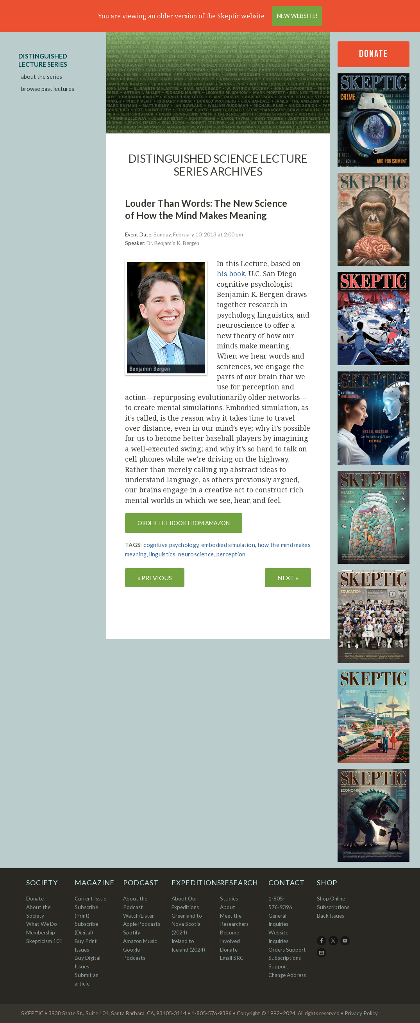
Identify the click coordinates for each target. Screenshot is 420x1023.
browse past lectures (47, 88)
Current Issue (90, 898)
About (227, 907)
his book (231, 273)
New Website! (297, 15)
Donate (373, 54)
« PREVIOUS (155, 577)
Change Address (287, 975)
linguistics (162, 554)
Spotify (131, 932)
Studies (229, 898)
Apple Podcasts (141, 924)
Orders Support (287, 950)
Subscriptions (333, 907)
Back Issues (330, 916)
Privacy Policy (361, 1013)
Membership (40, 932)
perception (231, 554)
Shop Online (331, 898)
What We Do (41, 924)
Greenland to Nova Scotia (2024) (187, 924)
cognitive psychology (170, 545)
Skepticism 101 (44, 941)
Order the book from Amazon (184, 523)
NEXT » (287, 577)
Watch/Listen (139, 916)
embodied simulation (228, 545)
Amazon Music (140, 941)
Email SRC (231, 958)
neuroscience (196, 554)
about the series (41, 76)
